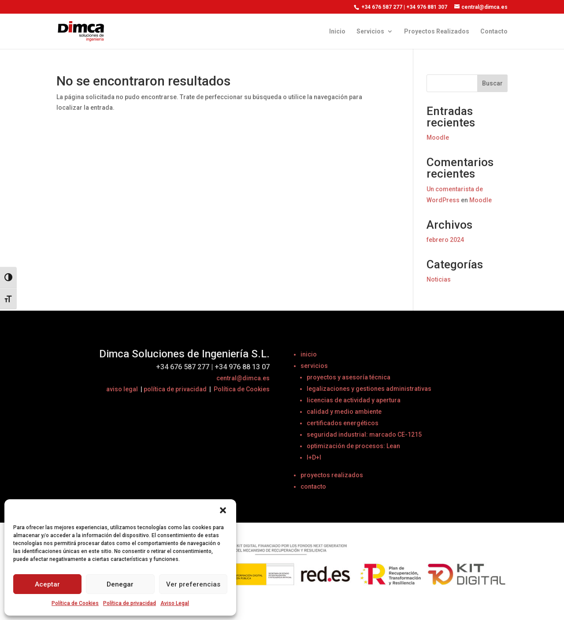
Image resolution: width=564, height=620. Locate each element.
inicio (309, 354)
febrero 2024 (445, 239)
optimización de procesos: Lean (353, 445)
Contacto (494, 31)
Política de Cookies (75, 603)
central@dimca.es (243, 378)
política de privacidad (175, 389)
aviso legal (122, 389)
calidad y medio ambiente (344, 411)
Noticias (439, 279)
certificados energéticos (342, 423)
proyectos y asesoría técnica (348, 377)
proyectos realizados (332, 475)
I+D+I (314, 457)
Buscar (492, 83)
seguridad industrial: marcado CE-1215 (364, 434)
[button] (223, 510)
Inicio (337, 31)
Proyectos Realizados (436, 31)
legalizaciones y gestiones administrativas (369, 388)
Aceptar (47, 584)
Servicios (370, 31)
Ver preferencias (193, 584)
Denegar (120, 584)
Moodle (438, 137)
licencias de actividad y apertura (354, 400)
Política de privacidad (129, 603)
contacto (313, 486)
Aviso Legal (174, 603)
